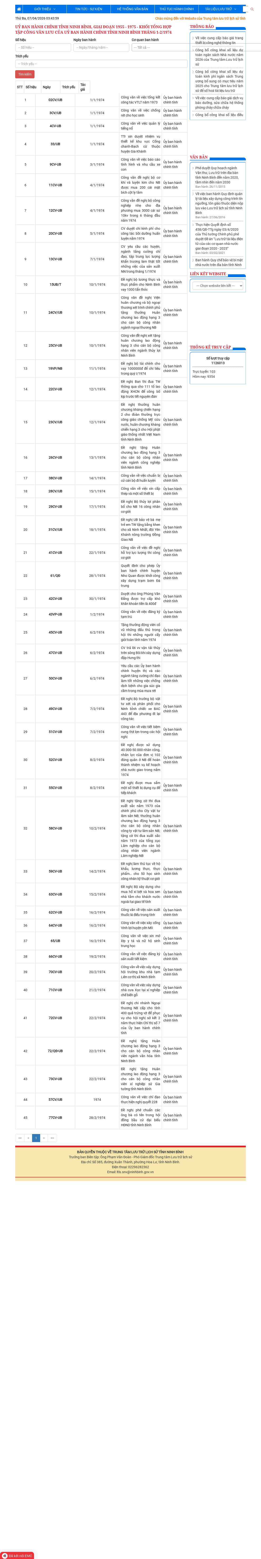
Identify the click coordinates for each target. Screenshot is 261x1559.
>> (52, 1096)
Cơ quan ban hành (145, 40)
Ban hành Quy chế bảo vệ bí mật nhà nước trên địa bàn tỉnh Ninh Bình (219, 209)
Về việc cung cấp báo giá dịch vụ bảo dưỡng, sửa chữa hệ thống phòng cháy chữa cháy (219, 102)
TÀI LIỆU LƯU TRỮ (220, 9)
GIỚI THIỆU (44, 9)
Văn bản (199, 157)
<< (20, 1096)
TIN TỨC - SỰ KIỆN (88, 9)
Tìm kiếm (24, 74)
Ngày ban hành (84, 40)
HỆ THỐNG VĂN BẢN (132, 9)
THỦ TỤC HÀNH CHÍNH (177, 9)
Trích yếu (21, 56)
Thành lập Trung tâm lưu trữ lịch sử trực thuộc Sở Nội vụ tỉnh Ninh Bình (218, 231)
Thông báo (202, 26)
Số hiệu (20, 40)
